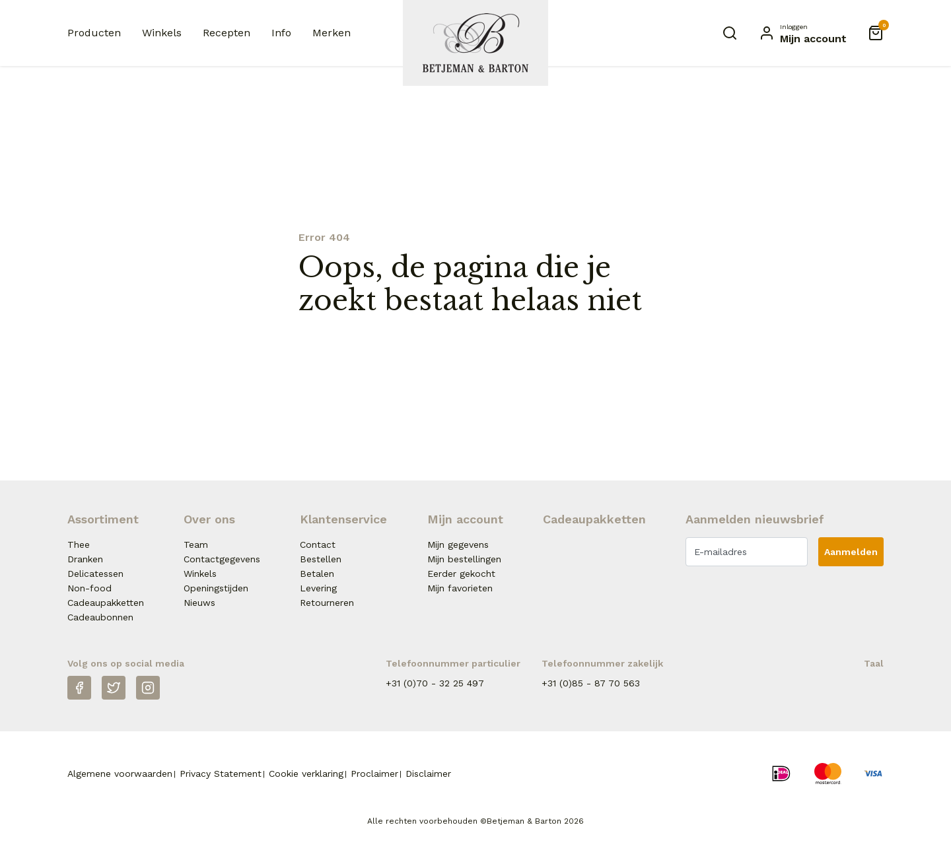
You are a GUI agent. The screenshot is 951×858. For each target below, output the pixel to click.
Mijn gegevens (458, 544)
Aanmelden (851, 551)
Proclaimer (374, 773)
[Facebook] (79, 688)
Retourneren (327, 602)
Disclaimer (428, 773)
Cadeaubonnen (100, 617)
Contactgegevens (222, 559)
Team (196, 544)
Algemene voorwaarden (119, 773)
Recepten (226, 32)
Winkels (162, 32)
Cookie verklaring (306, 773)
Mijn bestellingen (464, 559)
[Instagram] (148, 688)
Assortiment (103, 519)
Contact (317, 544)
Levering (318, 588)
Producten (94, 32)
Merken (331, 32)
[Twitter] (113, 688)
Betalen (317, 573)
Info (281, 32)
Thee (78, 544)
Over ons (209, 519)
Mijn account (465, 519)
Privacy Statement (221, 773)
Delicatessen (95, 573)
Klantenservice (343, 519)
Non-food (89, 588)
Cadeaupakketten (105, 602)
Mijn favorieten (460, 588)
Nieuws (199, 602)
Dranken (85, 559)
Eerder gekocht (461, 573)
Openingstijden (216, 588)
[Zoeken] (729, 33)
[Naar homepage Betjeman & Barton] (475, 43)
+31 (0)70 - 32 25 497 (435, 683)
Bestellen (320, 559)
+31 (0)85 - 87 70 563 (591, 683)
